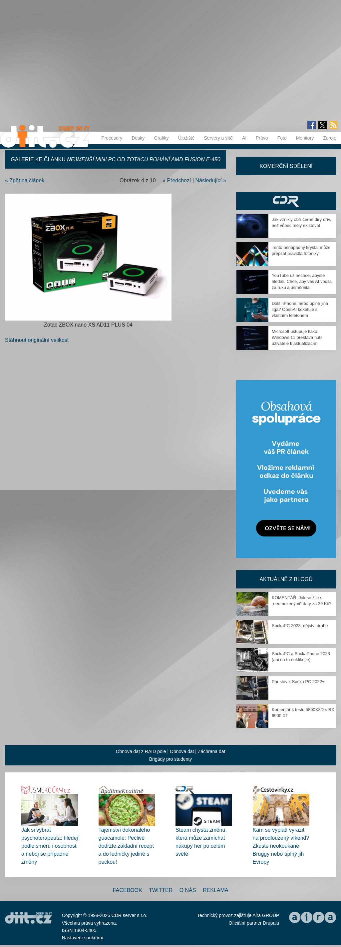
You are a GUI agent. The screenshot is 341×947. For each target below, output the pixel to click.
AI (244, 138)
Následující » (210, 180)
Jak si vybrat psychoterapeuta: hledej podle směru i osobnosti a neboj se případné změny (49, 846)
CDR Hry (286, 201)
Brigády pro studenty (170, 759)
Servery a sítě (218, 138)
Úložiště (186, 138)
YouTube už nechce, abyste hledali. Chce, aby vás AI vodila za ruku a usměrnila (302, 281)
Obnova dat (182, 751)
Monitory (305, 138)
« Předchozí (177, 180)
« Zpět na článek (24, 180)
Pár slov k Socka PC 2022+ (298, 681)
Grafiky (161, 138)
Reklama (215, 890)
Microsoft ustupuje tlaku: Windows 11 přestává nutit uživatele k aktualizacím (297, 337)
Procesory (111, 138)
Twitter (160, 890)
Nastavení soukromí (83, 937)
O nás (187, 890)
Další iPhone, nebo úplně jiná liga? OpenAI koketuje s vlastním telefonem (300, 309)
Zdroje (329, 138)
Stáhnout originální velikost (37, 340)
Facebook (127, 890)
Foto (282, 138)
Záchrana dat (211, 751)
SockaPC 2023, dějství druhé (300, 625)
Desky (138, 138)
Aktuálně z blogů (285, 579)
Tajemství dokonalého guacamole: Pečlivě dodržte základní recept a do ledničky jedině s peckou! (126, 846)
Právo (262, 138)
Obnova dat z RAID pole (141, 751)
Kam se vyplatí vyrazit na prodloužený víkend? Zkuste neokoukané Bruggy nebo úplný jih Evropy (281, 846)
